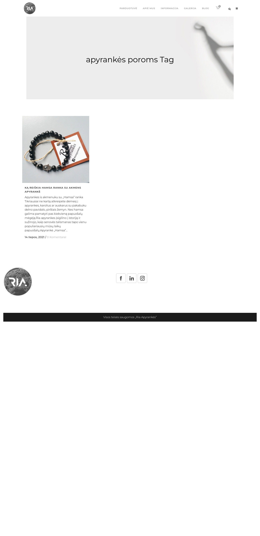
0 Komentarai (56, 237)
